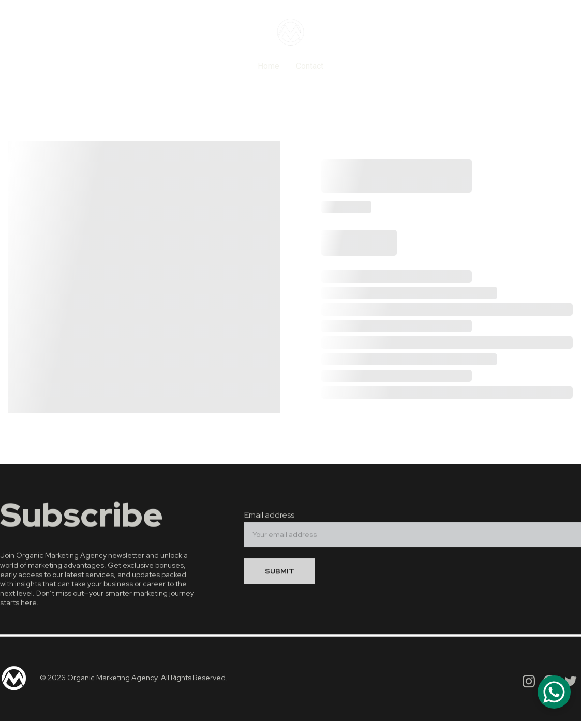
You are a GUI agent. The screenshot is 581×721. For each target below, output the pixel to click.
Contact (309, 66)
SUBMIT (279, 574)
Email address (269, 517)
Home (268, 66)
